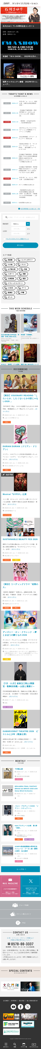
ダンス (10, 297)
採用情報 (14, 1000)
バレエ (23, 264)
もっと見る (20, 869)
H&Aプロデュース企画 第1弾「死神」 (26, 827)
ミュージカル (7, 515)
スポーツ (11, 274)
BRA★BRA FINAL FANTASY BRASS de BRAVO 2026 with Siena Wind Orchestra (26, 788)
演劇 (24, 274)
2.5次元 (10, 288)
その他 (10, 264)
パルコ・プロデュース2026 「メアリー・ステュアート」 (26, 807)
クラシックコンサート (15, 283)
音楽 (25, 269)
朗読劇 (10, 260)
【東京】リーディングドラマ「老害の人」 (20, 585)
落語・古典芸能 (7, 707)
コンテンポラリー (27, 260)
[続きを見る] (13, 459)
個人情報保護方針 (32, 1000)
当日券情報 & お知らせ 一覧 (30, 209)
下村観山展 (19, 769)
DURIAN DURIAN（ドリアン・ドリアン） (20, 447)
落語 (24, 278)
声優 (22, 292)
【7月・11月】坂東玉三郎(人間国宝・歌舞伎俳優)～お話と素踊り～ (19, 684)
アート (24, 288)
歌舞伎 (10, 292)
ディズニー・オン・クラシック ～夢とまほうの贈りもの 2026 (20, 633)
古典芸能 (11, 278)
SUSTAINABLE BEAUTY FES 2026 (20, 539)
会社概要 (6, 1000)
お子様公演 (11, 269)
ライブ (7, 560)
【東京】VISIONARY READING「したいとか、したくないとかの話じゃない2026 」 (20, 398)
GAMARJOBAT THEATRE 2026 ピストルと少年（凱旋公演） (20, 732)
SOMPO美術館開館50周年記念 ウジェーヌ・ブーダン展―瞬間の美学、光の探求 (27, 849)
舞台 (6, 422)
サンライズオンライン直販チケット (17, 239)
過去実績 (21, 1000)
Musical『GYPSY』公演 (14, 494)
